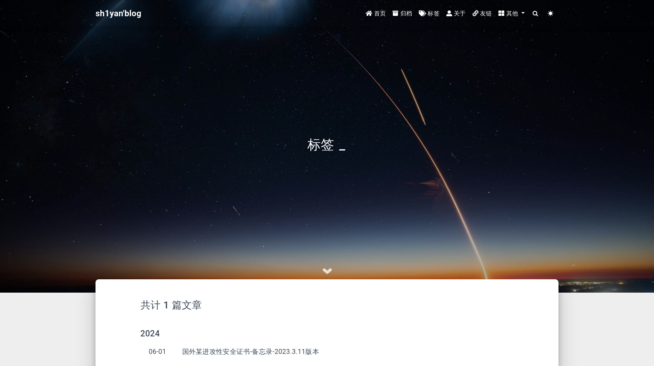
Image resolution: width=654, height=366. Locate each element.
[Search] (535, 13)
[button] (511, 13)
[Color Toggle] (550, 13)
